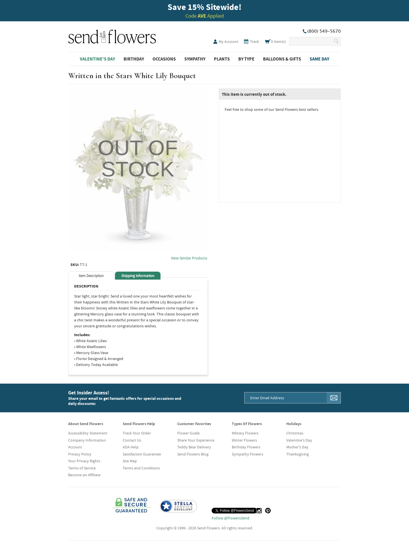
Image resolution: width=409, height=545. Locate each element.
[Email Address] (285, 397)
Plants (222, 59)
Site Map (130, 460)
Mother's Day (297, 447)
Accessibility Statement (87, 433)
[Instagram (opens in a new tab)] (259, 510)
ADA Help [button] (131, 447)
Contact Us (132, 440)
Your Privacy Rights (84, 460)
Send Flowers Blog (192, 454)
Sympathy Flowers (247, 454)
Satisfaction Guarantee (142, 454)
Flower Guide (188, 433)
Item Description (91, 275)
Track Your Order (137, 433)
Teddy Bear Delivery (194, 447)
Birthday (134, 59)
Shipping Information (137, 275)
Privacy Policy (79, 454)
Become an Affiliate (84, 474)
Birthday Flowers (246, 447)
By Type (246, 59)
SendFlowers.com (112, 35)
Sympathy (194, 59)
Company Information (87, 440)
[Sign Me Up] (334, 397)
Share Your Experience (195, 440)
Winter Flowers (244, 440)
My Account (228, 41)
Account (75, 447)
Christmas (294, 433)
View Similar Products (189, 258)
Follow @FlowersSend (230, 518)
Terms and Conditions (141, 468)
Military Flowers (245, 433)
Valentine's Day (97, 59)
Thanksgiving (297, 454)
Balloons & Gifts (282, 59)
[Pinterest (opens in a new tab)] (268, 510)
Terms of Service (82, 468)
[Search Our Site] (311, 41)
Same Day (319, 59)
